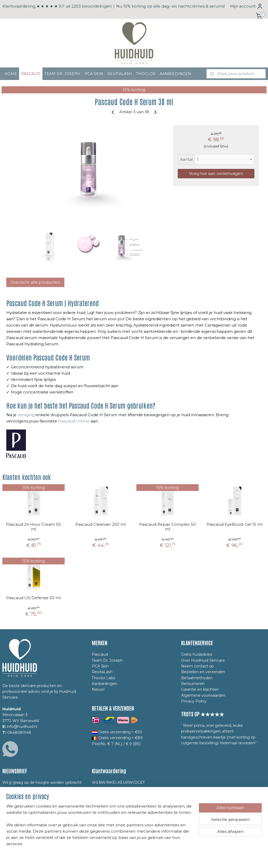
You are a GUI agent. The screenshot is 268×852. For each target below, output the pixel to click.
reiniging (26, 415)
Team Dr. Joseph (107, 660)
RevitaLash (102, 672)
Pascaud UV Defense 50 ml (33, 598)
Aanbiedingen (104, 683)
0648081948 (19, 732)
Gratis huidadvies (196, 654)
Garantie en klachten (200, 689)
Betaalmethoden (197, 678)
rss (120, 842)
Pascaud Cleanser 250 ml (100, 524)
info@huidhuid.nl (22, 726)
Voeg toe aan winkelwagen (216, 173)
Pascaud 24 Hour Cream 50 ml (33, 527)
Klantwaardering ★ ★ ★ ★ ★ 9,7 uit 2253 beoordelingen (57, 6)
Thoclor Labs (103, 678)
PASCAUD (30, 73)
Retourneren (193, 683)
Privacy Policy (193, 701)
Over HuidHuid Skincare (203, 660)
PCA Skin (100, 666)
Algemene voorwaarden (203, 695)
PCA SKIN (94, 73)
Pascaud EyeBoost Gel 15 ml (234, 524)
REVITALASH (119, 73)
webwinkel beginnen (140, 842)
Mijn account (246, 6)
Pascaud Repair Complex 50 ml (167, 527)
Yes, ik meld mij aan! (26, 818)
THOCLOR (145, 73)
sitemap (110, 842)
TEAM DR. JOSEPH (62, 73)
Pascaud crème (74, 421)
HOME (10, 73)
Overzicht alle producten (35, 282)
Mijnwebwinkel (186, 842)
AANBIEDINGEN (175, 73)
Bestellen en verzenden (203, 672)
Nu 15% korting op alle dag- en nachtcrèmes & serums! (170, 6)
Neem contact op (197, 666)
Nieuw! (98, 689)
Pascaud (100, 654)
